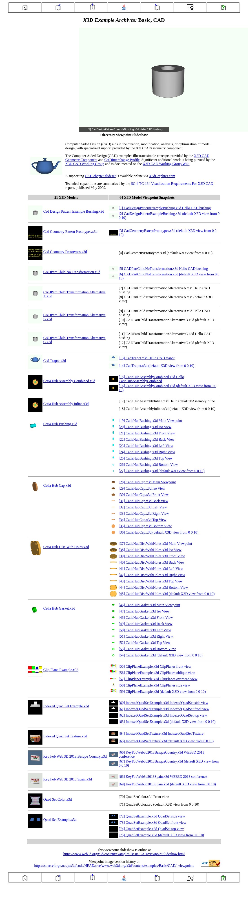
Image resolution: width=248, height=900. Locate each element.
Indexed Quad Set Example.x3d (66, 706)
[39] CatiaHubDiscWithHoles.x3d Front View (152, 556)
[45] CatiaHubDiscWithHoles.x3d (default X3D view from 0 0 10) (167, 594)
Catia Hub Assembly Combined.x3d (69, 381)
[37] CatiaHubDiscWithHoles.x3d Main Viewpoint (155, 543)
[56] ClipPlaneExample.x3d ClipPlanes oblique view (157, 673)
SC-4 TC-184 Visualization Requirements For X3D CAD (172, 183)
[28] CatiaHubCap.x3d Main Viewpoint (147, 482)
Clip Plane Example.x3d (60, 670)
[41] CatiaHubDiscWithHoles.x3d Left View (151, 569)
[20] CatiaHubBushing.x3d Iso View (145, 427)
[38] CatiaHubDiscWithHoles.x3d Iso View (150, 550)
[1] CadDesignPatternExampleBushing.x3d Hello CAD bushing (165, 208)
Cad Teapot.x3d (54, 361)
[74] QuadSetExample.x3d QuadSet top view (151, 829)
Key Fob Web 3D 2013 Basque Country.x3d (75, 756)
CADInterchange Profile (122, 160)
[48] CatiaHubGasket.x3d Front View (146, 617)
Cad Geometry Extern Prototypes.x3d (70, 231)
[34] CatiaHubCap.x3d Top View (142, 520)
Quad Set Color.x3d (57, 799)
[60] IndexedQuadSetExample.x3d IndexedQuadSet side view (163, 703)
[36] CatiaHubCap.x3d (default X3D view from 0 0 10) (158, 532)
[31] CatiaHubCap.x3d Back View (143, 501)
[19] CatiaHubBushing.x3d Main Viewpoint (150, 421)
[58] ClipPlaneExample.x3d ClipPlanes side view (154, 685)
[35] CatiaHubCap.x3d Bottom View (145, 526)
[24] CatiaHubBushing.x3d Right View (147, 452)
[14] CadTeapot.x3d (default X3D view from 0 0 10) (156, 366)
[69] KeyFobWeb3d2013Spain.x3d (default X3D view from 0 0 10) (167, 784)
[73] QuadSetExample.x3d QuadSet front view (152, 822)
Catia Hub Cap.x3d (57, 485)
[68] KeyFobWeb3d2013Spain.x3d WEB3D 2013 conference (163, 776)
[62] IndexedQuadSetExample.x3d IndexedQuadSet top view (163, 715)
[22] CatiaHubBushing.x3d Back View (147, 439)
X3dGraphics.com (162, 176)
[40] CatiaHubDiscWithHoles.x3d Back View (151, 562)
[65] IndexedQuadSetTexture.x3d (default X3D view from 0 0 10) (166, 741)
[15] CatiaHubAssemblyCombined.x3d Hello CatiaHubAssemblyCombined (151, 379)
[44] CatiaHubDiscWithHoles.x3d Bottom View (153, 587)
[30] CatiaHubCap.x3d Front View (144, 495)
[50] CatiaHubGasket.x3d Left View (145, 630)
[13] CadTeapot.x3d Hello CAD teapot (147, 358)
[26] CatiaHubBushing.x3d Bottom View (148, 464)
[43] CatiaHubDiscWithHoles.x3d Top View (151, 581)
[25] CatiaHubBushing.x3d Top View (146, 458)
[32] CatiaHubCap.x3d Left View (143, 507)
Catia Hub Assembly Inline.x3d (66, 404)
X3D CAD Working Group (84, 164)
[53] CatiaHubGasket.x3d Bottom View (147, 649)
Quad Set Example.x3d (60, 820)
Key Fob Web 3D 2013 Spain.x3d (67, 779)
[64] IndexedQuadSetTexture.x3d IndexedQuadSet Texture (161, 733)
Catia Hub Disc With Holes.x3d (66, 547)
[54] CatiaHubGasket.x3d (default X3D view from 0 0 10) (161, 655)
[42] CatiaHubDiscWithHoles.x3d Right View (152, 575)
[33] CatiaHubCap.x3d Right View (144, 513)
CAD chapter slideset (100, 176)
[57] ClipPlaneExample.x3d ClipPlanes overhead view (158, 679)
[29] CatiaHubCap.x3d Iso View (142, 488)
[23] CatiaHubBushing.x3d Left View (146, 446)
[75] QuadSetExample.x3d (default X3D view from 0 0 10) (161, 835)
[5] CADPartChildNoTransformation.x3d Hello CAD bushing (163, 268)
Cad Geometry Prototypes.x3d (65, 252)
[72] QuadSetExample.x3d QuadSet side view (152, 816)
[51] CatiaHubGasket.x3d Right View (146, 636)
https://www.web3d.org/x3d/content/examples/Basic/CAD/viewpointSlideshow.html (124, 854)
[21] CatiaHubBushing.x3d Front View (147, 433)
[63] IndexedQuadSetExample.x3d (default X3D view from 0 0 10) (167, 721)
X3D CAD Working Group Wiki (166, 164)
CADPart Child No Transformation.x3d (71, 272)
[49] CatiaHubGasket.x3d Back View (146, 624)
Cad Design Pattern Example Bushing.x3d (73, 211)
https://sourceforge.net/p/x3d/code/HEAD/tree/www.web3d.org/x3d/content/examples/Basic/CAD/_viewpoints (114, 865)
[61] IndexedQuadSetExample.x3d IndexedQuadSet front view (164, 709)
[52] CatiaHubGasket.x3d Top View (144, 643)
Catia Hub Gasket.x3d (59, 608)
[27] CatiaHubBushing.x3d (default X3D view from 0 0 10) (162, 471)
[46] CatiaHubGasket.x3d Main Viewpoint (149, 605)
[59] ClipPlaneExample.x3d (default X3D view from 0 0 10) (162, 691)
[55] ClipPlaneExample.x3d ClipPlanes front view (155, 666)
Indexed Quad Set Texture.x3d (65, 736)
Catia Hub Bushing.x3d (60, 424)
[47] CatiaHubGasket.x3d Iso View (144, 611)
